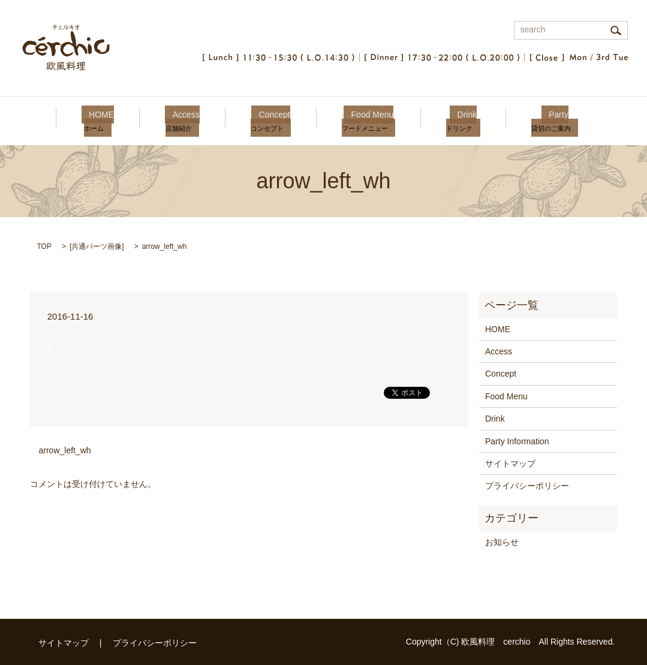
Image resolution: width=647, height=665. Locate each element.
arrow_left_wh (65, 450)
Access (193, 120)
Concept (274, 120)
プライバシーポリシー (527, 486)
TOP (44, 246)
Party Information (517, 441)
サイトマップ (510, 463)
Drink (452, 120)
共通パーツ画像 (96, 246)
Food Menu (365, 120)
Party (536, 120)
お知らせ (502, 542)
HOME (116, 120)
